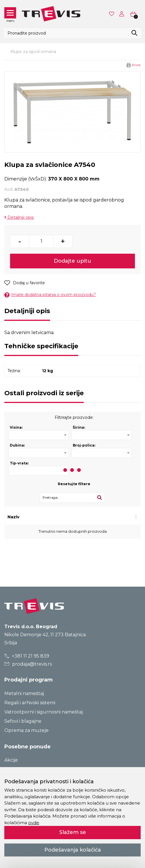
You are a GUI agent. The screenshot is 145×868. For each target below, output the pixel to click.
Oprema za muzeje (26, 730)
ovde (33, 822)
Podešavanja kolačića (72, 850)
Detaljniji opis (19, 217)
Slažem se (72, 832)
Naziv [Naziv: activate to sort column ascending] (13, 516)
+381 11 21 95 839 (27, 656)
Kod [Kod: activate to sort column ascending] (40, 516)
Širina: (79, 427)
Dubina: (17, 445)
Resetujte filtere (74, 484)
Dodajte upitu (72, 261)
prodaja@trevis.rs (28, 664)
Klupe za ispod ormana (33, 51)
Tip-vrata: (19, 463)
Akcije (11, 760)
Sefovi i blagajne (22, 721)
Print (136, 65)
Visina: (16, 427)
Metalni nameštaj (24, 693)
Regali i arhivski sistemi (29, 702)
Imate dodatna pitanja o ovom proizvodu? (50, 295)
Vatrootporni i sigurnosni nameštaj (43, 712)
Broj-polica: (84, 445)
